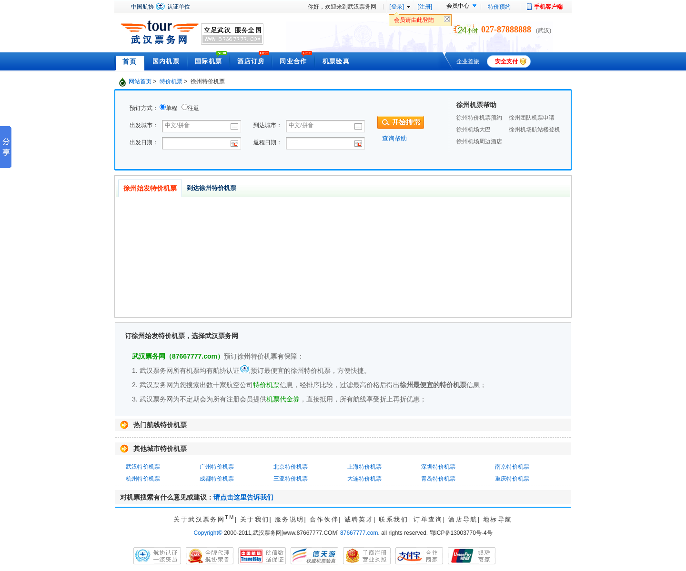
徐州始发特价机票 (150, 188)
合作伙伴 (324, 519)
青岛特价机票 (438, 478)
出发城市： (144, 125)
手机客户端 (548, 6)
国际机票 (208, 61)
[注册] (424, 6)
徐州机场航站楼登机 (534, 129)
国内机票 (166, 61)
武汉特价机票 (143, 466)
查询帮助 (394, 138)
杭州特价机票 (143, 478)
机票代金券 (283, 399)
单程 (171, 108)
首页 (129, 61)
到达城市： (267, 125)
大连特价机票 (364, 478)
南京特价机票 (512, 466)
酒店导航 (463, 519)
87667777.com (359, 533)
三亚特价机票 (290, 478)
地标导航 (498, 519)
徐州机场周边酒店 (479, 141)
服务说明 (289, 519)
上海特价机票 (364, 466)
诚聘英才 (359, 519)
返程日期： (267, 142)
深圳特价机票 (438, 466)
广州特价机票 (217, 466)
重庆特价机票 (512, 478)
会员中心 (457, 5)
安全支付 (506, 61)
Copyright (207, 533)
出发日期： (144, 142)
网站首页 (140, 81)
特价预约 (499, 6)
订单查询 (428, 519)
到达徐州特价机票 (211, 187)
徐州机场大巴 (473, 129)
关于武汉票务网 (203, 519)
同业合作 (293, 61)
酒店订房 (250, 61)
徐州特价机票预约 (479, 117)
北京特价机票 (290, 466)
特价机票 (171, 81)
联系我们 (393, 519)
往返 (193, 108)
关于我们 (255, 519)
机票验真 (336, 61)
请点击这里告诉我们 (243, 497)
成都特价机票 (217, 478)
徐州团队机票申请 (532, 117)
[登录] (396, 6)
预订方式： (144, 108)
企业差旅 (467, 61)
